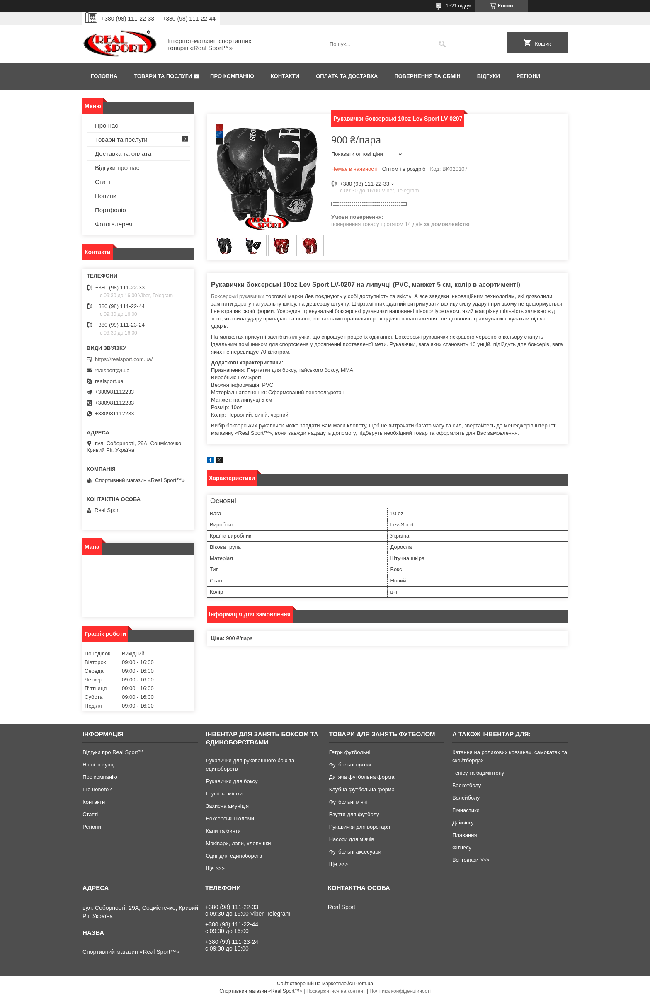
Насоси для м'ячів (351, 839)
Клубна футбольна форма (362, 789)
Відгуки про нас (117, 167)
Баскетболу (466, 785)
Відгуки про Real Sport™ (112, 752)
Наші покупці (98, 764)
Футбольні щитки (350, 764)
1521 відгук (458, 6)
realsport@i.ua (112, 370)
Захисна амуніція (227, 806)
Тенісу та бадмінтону (478, 773)
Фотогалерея (113, 224)
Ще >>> (215, 868)
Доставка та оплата (123, 153)
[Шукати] (442, 44)
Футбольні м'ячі (348, 802)
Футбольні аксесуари (355, 852)
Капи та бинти (223, 831)
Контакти (285, 76)
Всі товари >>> (471, 860)
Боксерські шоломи (230, 818)
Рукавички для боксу (231, 781)
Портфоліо (110, 209)
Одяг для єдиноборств (234, 856)
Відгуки (488, 76)
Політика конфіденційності (400, 991)
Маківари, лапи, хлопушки (238, 843)
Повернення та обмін (427, 76)
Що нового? (97, 789)
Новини (105, 195)
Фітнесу (461, 847)
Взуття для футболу (354, 814)
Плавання (464, 835)
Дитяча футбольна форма (362, 777)
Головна (104, 76)
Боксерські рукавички (237, 296)
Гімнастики (466, 810)
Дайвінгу (463, 823)
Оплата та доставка (347, 76)
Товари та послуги (163, 76)
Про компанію (232, 76)
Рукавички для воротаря (359, 827)
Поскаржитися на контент (335, 991)
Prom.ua (363, 984)
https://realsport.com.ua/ (124, 359)
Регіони (528, 76)
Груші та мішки (224, 793)
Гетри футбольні (349, 752)
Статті (104, 181)
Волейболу (466, 798)
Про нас (106, 125)
